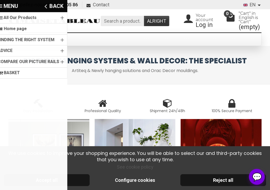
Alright (156, 21)
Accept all (47, 180)
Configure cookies (135, 180)
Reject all (223, 180)
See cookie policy (135, 167)
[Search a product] (122, 21)
